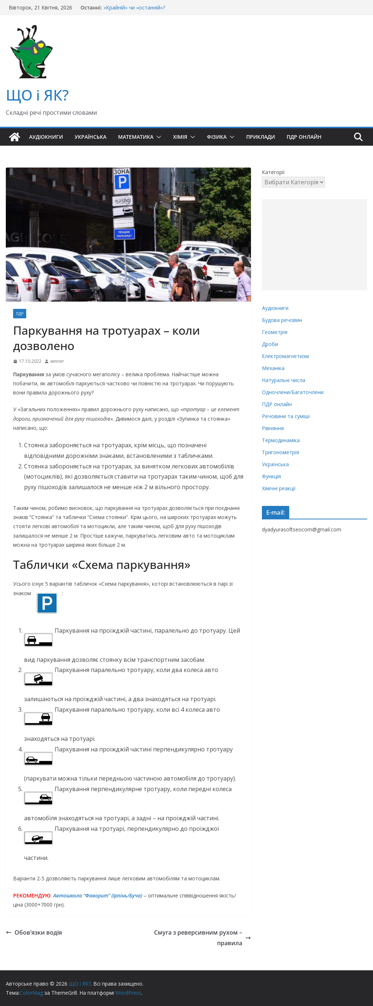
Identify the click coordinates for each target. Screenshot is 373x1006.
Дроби (270, 344)
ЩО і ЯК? (37, 95)
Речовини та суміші (286, 416)
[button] (157, 137)
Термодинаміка (281, 440)
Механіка (273, 368)
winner (57, 361)
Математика (135, 136)
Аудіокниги (46, 136)
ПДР (19, 313)
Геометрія (274, 332)
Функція (271, 476)
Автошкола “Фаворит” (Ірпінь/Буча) (97, 895)
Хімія (180, 136)
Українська (90, 136)
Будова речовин (282, 320)
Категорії (273, 172)
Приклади (260, 136)
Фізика (217, 136)
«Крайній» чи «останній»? (134, 7)
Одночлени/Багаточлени (292, 392)
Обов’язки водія (34, 932)
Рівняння (273, 428)
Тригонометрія (280, 452)
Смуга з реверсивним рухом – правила (202, 937)
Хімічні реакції (279, 488)
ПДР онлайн (304, 136)
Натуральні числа (283, 380)
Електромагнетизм (285, 356)
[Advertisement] (314, 244)
